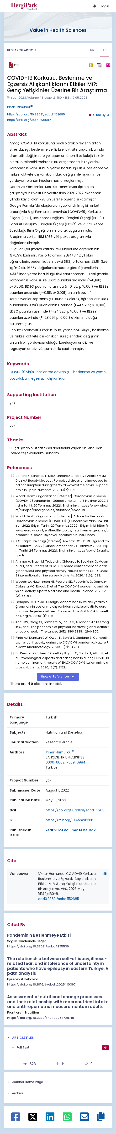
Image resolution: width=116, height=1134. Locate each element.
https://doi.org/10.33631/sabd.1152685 (36, 114)
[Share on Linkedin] (50, 1119)
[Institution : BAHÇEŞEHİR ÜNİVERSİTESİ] (65, 757)
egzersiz (38, 378)
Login (105, 6)
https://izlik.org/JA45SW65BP (29, 120)
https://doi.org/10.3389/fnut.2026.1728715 (40, 1017)
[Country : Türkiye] (52, 767)
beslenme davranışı (53, 372)
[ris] (99, 65)
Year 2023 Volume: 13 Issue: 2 (71, 830)
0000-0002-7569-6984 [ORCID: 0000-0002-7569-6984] (65, 762)
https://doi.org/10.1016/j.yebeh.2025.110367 (41, 984)
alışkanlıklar (56, 378)
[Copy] (105, 873)
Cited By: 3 (101, 115)
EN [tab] (92, 49)
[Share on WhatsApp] (67, 1119)
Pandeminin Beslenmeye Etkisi (39, 935)
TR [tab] (104, 49)
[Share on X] (32, 1116)
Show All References (55, 676)
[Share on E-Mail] (84, 1119)
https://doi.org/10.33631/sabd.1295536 (38, 946)
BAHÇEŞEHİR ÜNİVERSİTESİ (65, 757)
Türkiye (52, 767)
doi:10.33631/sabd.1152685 (58, 898)
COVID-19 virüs (22, 372)
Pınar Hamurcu (20, 107)
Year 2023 (18, 98)
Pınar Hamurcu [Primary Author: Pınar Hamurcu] (60, 752)
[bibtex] (90, 65)
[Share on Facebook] (15, 1119)
